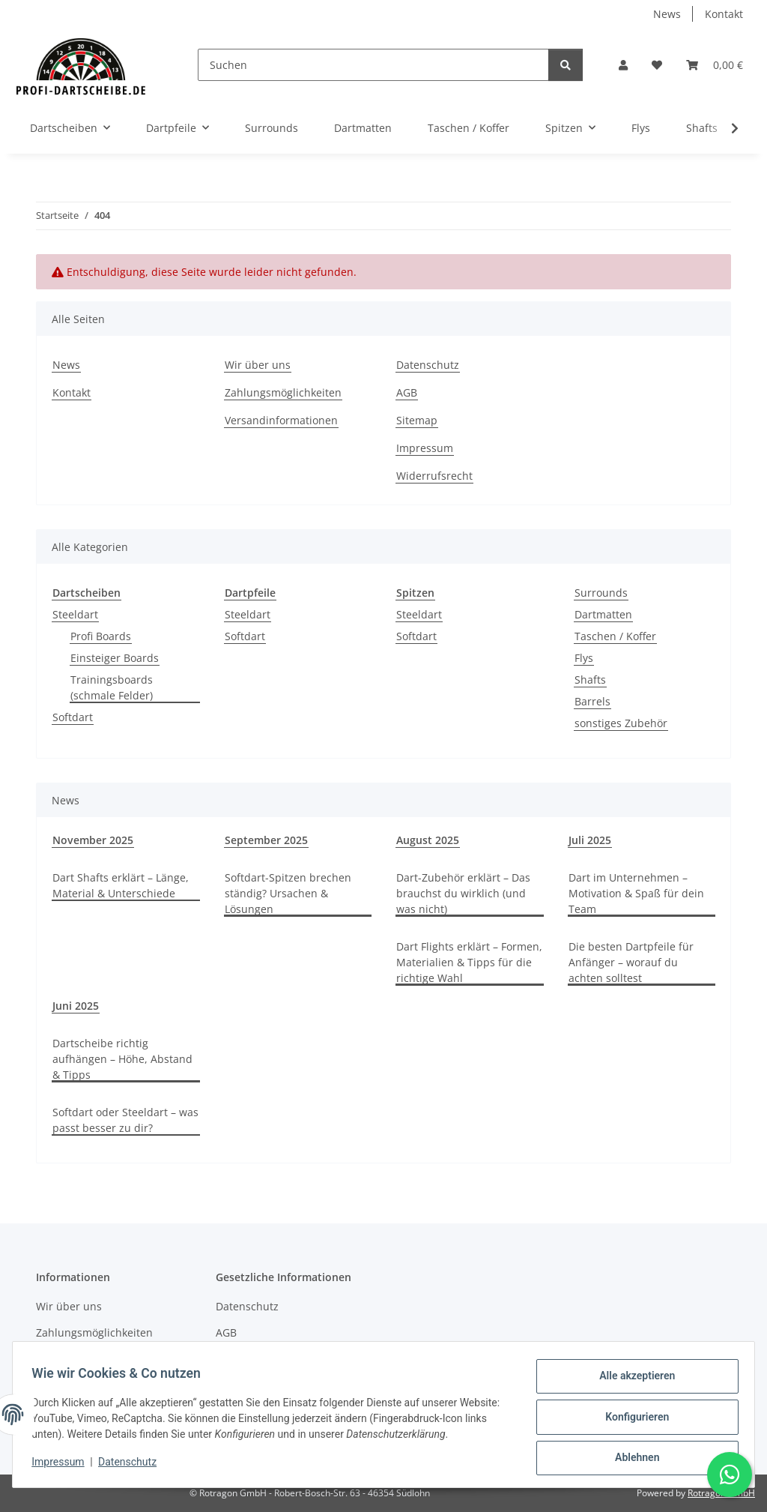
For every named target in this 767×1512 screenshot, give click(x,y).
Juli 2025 (590, 840)
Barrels (592, 701)
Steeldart (75, 614)
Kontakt (724, 14)
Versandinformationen (281, 420)
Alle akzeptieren (632, 1381)
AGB (406, 392)
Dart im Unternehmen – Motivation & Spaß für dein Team (636, 893)
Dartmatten (603, 614)
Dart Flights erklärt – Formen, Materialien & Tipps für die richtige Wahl (469, 962)
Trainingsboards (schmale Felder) (111, 687)
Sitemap (416, 420)
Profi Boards (100, 636)
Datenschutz (132, 1466)
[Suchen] (373, 65)
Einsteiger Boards (114, 658)
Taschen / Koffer (615, 636)
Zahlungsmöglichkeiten (283, 392)
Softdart (72, 717)
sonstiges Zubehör (621, 723)
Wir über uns (258, 365)
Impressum (63, 1466)
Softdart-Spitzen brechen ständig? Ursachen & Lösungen (288, 893)
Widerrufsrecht (434, 476)
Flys (584, 658)
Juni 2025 (75, 1006)
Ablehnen (632, 1459)
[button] (623, 65)
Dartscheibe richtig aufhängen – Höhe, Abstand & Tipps (122, 1059)
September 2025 (266, 840)
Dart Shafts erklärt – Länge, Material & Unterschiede (120, 885)
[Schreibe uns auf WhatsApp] (729, 1474)
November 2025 (92, 840)
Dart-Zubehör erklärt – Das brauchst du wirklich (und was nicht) (463, 893)
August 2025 (427, 840)
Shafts (590, 679)
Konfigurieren (632, 1420)
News (667, 14)
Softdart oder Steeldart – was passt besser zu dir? (125, 1120)
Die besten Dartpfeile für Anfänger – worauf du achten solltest (631, 962)
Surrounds (601, 592)
